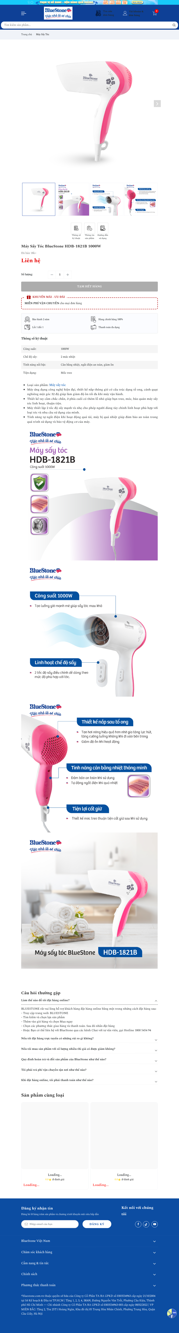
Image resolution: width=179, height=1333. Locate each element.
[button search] (174, 25)
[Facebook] (138, 1224)
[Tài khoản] (133, 13)
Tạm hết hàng (89, 286)
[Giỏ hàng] (154, 13)
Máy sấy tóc (57, 385)
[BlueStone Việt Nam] (58, 13)
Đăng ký (97, 1224)
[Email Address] (50, 1224)
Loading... (55, 1175)
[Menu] (23, 13)
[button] (157, 103)
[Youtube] (154, 1224)
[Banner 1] (89, 2)
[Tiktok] (146, 1224)
